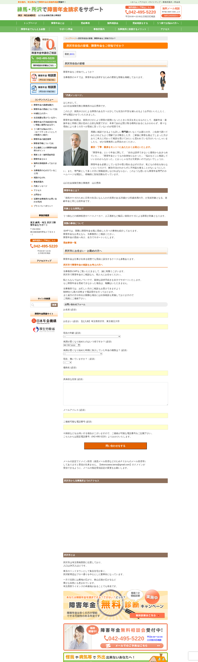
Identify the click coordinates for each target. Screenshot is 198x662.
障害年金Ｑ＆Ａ (40, 159)
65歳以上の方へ (40, 113)
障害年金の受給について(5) (45, 109)
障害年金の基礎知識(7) (43, 105)
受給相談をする (140, 23)
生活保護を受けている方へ (45, 118)
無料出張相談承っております (45, 164)
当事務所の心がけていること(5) (45, 171)
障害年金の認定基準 (42, 139)
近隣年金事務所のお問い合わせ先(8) (45, 200)
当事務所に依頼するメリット (132, 29)
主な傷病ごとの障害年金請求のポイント (45, 149)
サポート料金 (66, 29)
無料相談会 (112, 23)
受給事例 (85, 23)
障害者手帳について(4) (43, 143)
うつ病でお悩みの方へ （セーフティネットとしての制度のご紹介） (45, 132)
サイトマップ (155, 2)
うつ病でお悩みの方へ (168, 23)
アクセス (143, 2)
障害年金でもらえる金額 (33, 29)
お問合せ (37, 194)
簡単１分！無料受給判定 (44, 155)
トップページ (30, 23)
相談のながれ (39, 177)
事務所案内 (167, 2)
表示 (72, 54)
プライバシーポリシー (43, 206)
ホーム (134, 2)
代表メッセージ (40, 186)
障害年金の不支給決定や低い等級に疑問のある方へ (45, 123)
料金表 (177, 2)
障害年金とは (57, 23)
